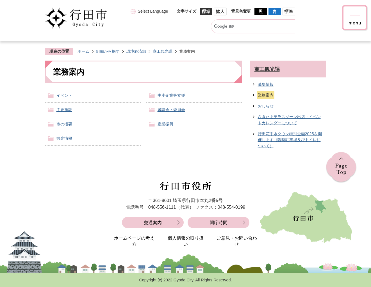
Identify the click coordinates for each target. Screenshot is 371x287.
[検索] (248, 26)
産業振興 (165, 124)
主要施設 (64, 109)
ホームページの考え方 (134, 241)
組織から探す (108, 51)
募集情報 (266, 84)
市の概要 (64, 124)
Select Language (153, 11)
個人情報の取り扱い (186, 241)
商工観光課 (162, 51)
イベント (64, 95)
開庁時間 (218, 222)
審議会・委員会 (171, 109)
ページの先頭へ (341, 167)
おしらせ (266, 106)
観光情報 (64, 138)
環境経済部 (136, 51)
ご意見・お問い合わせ (237, 241)
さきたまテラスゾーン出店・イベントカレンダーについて (289, 119)
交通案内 (153, 222)
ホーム (83, 51)
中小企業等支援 (171, 95)
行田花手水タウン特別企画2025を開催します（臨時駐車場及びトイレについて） (290, 140)
